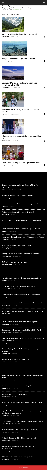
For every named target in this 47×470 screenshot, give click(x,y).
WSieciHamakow (6, 189)
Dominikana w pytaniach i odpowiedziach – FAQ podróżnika (22, 303)
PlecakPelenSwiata (6, 256)
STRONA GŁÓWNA (18, 10)
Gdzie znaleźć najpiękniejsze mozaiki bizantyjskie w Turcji (21, 330)
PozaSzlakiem (5, 36)
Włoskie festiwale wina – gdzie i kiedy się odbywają (19, 430)
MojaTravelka (5, 214)
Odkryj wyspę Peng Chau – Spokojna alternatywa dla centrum (23, 421)
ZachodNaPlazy (6, 305)
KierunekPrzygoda (6, 316)
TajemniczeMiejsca (6, 388)
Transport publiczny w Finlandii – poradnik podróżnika (20, 204)
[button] (3, 2)
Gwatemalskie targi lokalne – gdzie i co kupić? (21, 162)
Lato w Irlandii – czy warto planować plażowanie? (19, 286)
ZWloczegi (4, 280)
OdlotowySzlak (5, 405)
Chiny (3, 31)
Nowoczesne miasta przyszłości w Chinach (16, 245)
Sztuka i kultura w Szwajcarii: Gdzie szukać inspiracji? (20, 322)
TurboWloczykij (6, 198)
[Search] (44, 2)
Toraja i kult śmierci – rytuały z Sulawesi (19, 58)
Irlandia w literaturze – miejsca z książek (15, 394)
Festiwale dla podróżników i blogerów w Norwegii (19, 438)
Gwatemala (4, 159)
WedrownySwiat (6, 380)
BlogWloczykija (5, 114)
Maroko (4, 132)
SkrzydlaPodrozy (6, 140)
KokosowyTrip (5, 248)
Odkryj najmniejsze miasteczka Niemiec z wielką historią (21, 295)
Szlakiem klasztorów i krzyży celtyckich (15, 359)
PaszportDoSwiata (6, 87)
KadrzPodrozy (5, 61)
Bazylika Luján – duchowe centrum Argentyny (17, 386)
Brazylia (4, 106)
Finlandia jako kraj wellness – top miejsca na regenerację (21, 220)
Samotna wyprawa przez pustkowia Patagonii (17, 195)
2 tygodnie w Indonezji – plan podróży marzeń (18, 457)
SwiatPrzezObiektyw (7, 264)
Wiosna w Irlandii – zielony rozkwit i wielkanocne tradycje (22, 402)
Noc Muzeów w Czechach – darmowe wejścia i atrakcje (21, 229)
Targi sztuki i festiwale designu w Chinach (19, 34)
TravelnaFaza (5, 459)
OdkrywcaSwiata (6, 165)
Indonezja (4, 55)
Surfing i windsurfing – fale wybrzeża (14, 262)
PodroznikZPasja (6, 353)
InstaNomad (5, 206)
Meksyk (4, 79)
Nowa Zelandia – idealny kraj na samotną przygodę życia (21, 278)
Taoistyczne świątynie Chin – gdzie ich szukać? (18, 212)
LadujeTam (4, 231)
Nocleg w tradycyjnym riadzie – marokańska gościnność (21, 254)
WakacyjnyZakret (6, 332)
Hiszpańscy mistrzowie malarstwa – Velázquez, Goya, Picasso (23, 237)
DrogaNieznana (6, 396)
